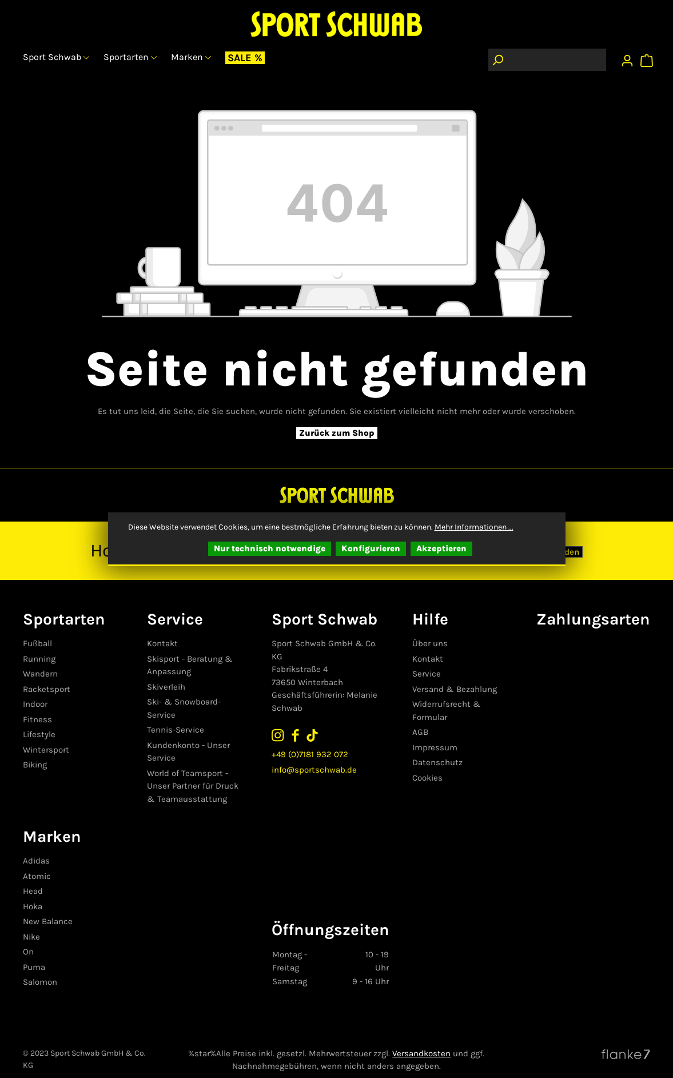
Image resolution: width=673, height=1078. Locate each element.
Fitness (37, 719)
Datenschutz (438, 762)
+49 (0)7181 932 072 (312, 754)
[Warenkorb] (648, 58)
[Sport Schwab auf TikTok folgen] (314, 734)
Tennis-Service (176, 717)
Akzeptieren (441, 548)
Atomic (37, 863)
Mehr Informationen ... (474, 527)
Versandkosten (421, 1040)
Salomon (40, 969)
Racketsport (46, 689)
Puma (34, 954)
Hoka (32, 893)
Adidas (36, 848)
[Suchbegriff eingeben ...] (556, 60)
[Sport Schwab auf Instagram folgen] (280, 734)
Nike (31, 923)
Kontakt (163, 643)
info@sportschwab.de (316, 770)
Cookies (428, 778)
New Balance (48, 909)
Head (33, 878)
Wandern (40, 674)
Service (427, 674)
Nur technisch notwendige (269, 548)
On (28, 939)
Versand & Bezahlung (455, 689)
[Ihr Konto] (627, 58)
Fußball (37, 643)
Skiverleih (167, 687)
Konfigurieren (370, 548)
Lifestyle (39, 734)
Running (39, 659)
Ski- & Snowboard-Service (199, 702)
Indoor (35, 704)
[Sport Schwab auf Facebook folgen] (297, 734)
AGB (421, 732)
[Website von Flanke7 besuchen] (626, 1040)
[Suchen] (497, 60)
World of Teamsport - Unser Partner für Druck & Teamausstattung (199, 773)
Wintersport (46, 750)
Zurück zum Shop (337, 433)
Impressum (435, 747)
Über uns (430, 643)
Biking (35, 764)
